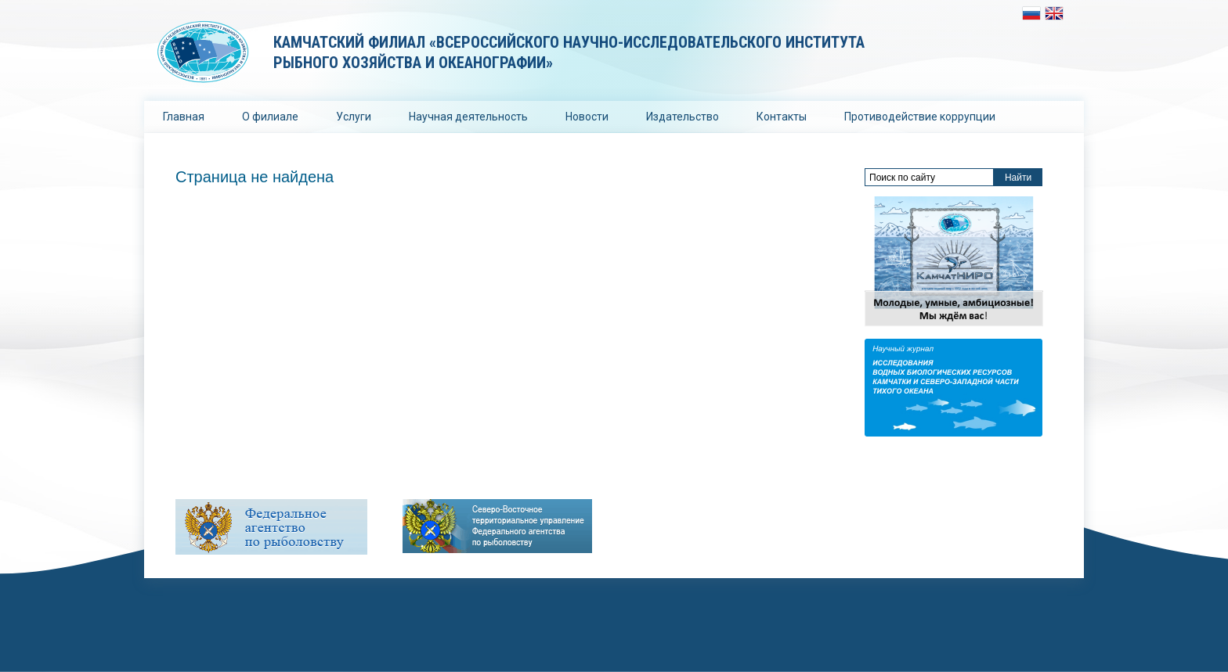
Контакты (782, 116)
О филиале (270, 116)
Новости (587, 116)
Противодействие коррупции (919, 116)
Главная (183, 116)
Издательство (682, 116)
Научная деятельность (468, 116)
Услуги (353, 116)
